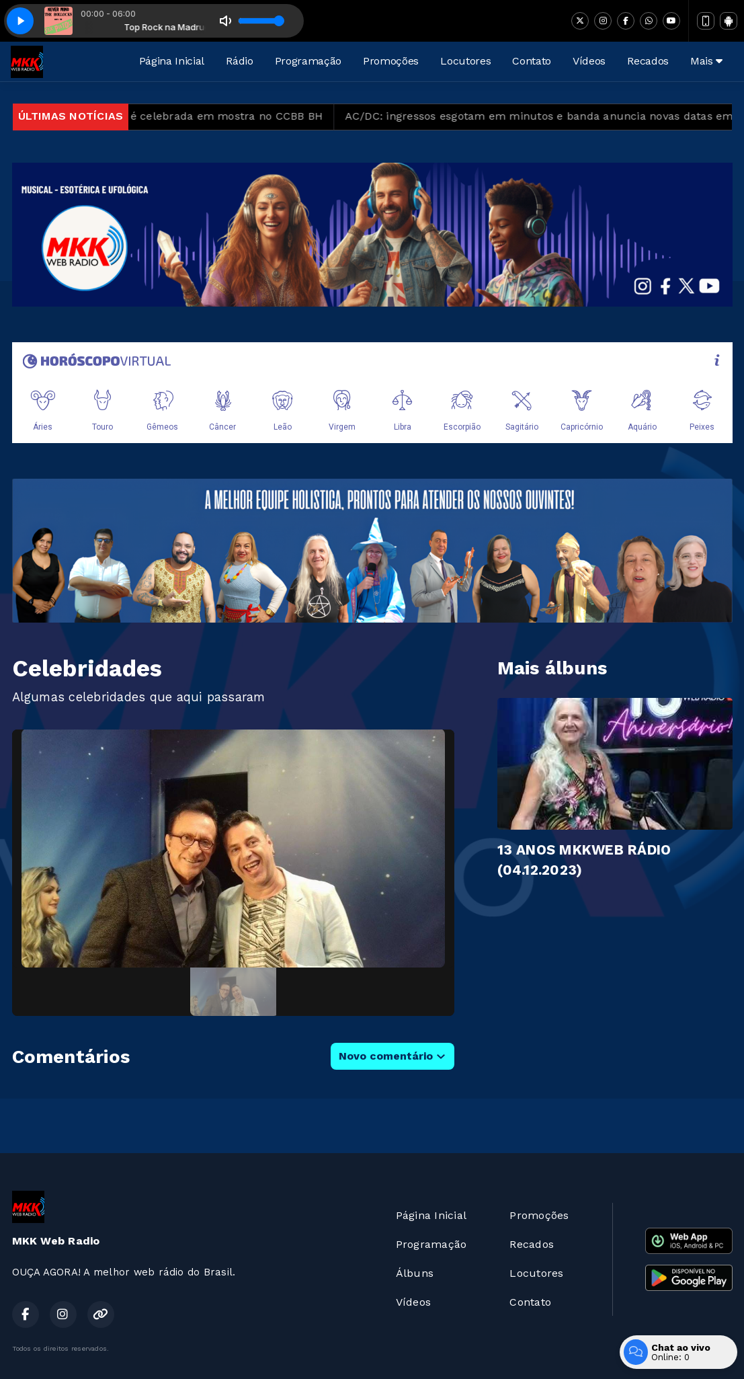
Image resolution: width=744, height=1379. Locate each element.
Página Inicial (172, 60)
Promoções (391, 60)
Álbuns (414, 1273)
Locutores (465, 60)
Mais (706, 60)
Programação (308, 60)
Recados (648, 60)
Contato (531, 60)
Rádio (239, 60)
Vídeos (589, 60)
